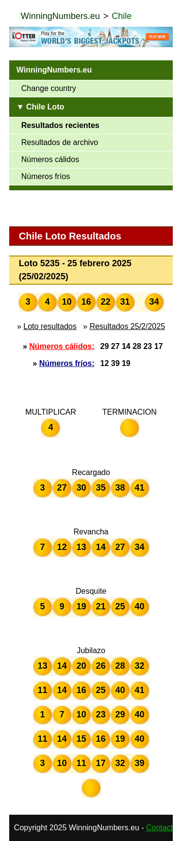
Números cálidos (50, 159)
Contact (159, 827)
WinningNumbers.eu (60, 16)
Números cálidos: (61, 346)
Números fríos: (67, 363)
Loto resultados (49, 326)
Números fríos (45, 176)
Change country (48, 88)
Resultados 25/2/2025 (127, 326)
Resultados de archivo (59, 142)
